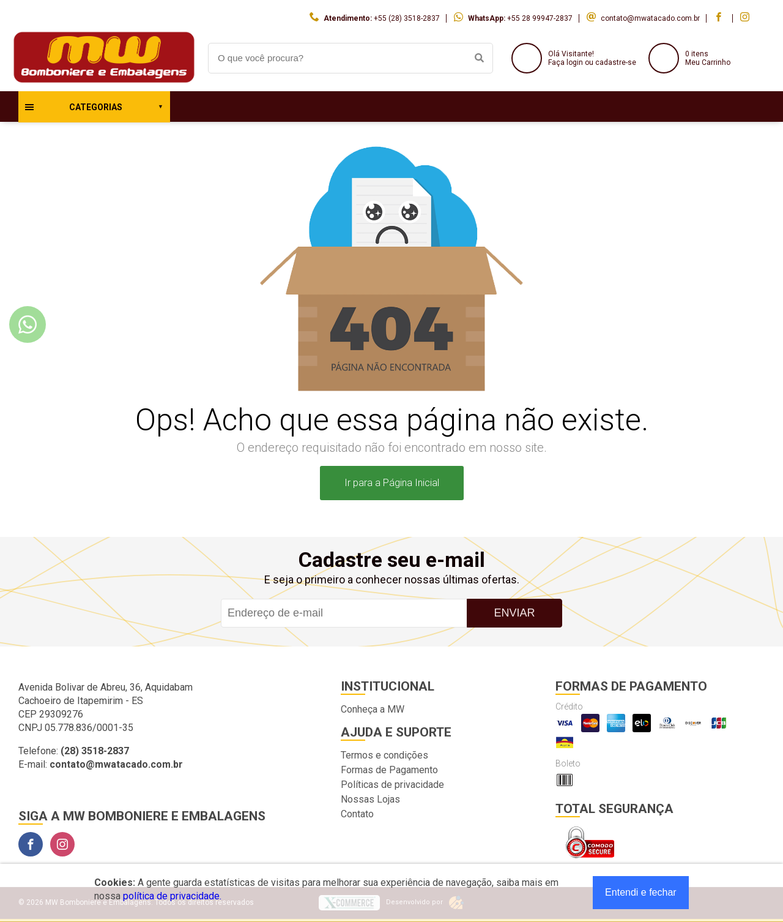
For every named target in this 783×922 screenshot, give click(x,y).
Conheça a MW (372, 709)
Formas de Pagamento (389, 770)
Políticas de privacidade (392, 784)
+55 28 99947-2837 (540, 18)
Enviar (514, 613)
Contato (357, 814)
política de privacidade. (172, 896)
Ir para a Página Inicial (391, 483)
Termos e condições (384, 755)
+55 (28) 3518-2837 (407, 18)
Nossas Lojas (370, 799)
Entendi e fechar (641, 892)
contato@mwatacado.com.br (650, 18)
